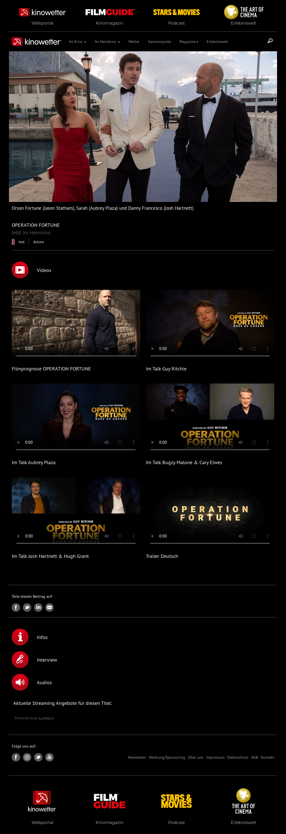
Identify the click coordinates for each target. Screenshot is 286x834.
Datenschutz (237, 757)
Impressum (215, 757)
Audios (32, 682)
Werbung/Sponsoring (167, 757)
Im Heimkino (107, 41)
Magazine (188, 41)
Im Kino (77, 41)
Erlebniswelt (217, 41)
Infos (30, 637)
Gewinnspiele (159, 41)
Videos (31, 270)
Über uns (195, 757)
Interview (34, 659)
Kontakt (267, 757)
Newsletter (137, 757)
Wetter (134, 41)
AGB (254, 757)
